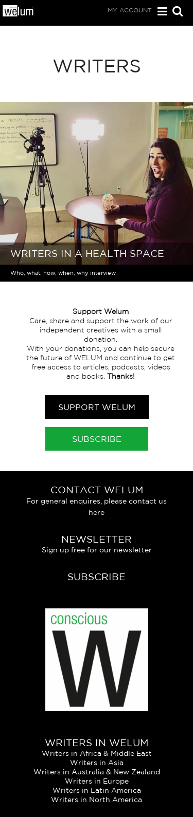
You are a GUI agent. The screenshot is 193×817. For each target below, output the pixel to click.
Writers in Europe (97, 781)
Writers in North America (96, 799)
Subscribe (96, 438)
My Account (130, 10)
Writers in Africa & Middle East (97, 753)
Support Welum (96, 407)
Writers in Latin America (96, 790)
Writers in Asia (97, 762)
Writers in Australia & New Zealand (96, 772)
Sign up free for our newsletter (97, 550)
